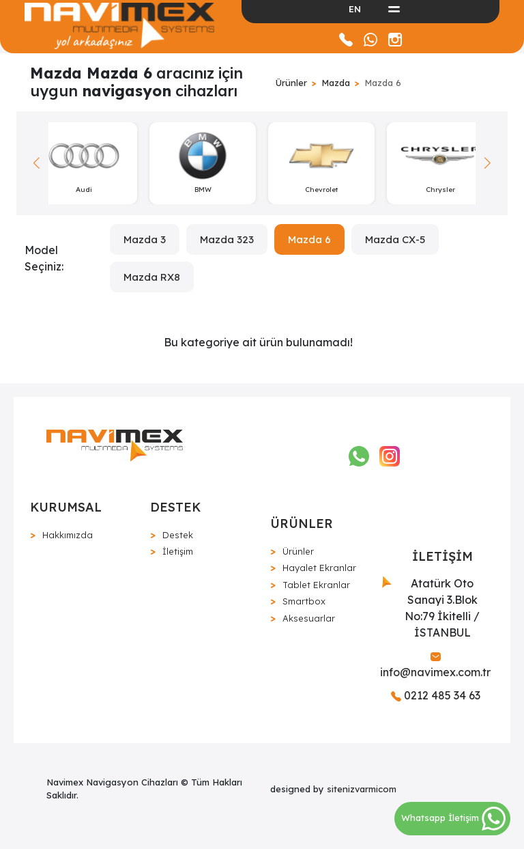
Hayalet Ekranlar (319, 567)
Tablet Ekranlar (316, 584)
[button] (487, 163)
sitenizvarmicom (361, 788)
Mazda (335, 82)
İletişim (177, 551)
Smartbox (303, 601)
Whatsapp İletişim (453, 817)
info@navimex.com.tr (435, 665)
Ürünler (291, 82)
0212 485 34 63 (435, 695)
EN (355, 8)
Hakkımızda (67, 534)
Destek (177, 534)
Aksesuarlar (308, 618)
